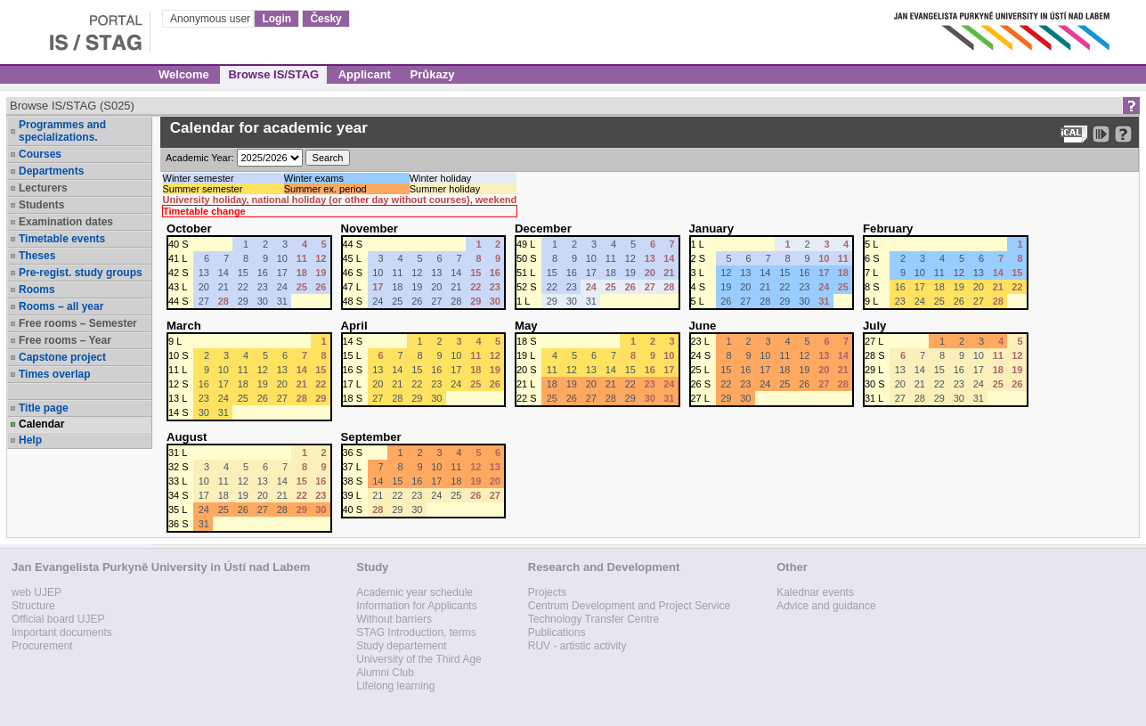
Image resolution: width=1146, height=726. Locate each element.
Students (41, 205)
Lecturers (43, 188)
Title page (44, 408)
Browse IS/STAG (273, 74)
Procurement (42, 646)
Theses (37, 255)
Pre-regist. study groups (80, 272)
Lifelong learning (395, 686)
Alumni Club (385, 672)
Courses (40, 154)
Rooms (37, 289)
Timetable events (62, 238)
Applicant (364, 74)
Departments (51, 171)
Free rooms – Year (65, 340)
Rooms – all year (61, 306)
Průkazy (432, 74)
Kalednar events (815, 592)
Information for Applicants (416, 606)
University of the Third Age (419, 659)
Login (276, 18)
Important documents (62, 632)
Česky (325, 18)
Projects (547, 592)
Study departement (401, 646)
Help (30, 440)
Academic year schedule (414, 592)
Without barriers (394, 619)
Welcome (183, 74)
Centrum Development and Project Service (629, 606)
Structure (33, 606)
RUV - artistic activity (577, 646)
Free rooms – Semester (78, 323)
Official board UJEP (58, 619)
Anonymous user (211, 18)
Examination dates (66, 222)
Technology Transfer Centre (593, 619)
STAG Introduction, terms (416, 632)
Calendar (41, 424)
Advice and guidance (825, 606)
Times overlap (54, 374)
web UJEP (36, 592)
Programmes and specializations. (62, 130)
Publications (557, 632)
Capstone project (62, 357)
